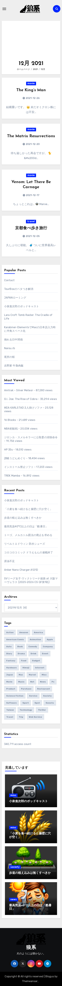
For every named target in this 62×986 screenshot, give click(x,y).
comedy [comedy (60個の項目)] (32, 646)
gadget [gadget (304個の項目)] (36, 660)
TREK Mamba (12, 475)
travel (31, 221)
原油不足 (9, 561)
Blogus (49, 976)
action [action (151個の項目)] (10, 632)
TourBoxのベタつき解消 (18, 289)
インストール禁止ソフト (19, 467)
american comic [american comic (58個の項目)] (15, 639)
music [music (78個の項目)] (21, 682)
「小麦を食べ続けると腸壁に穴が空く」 (28, 509)
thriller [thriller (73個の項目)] (42, 710)
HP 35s (8, 449)
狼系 (31, 947)
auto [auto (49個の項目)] (9, 646)
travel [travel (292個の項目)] (9, 717)
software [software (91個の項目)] (11, 703)
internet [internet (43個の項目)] (39, 668)
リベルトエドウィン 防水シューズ (24, 543)
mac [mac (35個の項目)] (21, 675)
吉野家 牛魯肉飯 (14, 365)
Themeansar (30, 981)
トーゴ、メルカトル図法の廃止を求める (28, 535)
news (13, 899)
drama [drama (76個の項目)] (21, 653)
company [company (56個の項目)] (48, 646)
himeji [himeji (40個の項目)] (25, 668)
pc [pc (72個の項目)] (53, 682)
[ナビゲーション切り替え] (4, 9)
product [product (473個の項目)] (10, 689)
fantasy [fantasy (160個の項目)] (10, 660)
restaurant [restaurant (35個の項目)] (43, 689)
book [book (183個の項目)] (20, 646)
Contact (9, 280)
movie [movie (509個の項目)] (9, 682)
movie (31, 83)
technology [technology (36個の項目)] (26, 710)
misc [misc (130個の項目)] (44, 675)
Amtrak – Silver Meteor (18, 390)
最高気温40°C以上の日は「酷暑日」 (26, 526)
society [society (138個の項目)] (47, 696)
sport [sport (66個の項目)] (25, 703)
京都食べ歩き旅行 (31, 228)
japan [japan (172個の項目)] (9, 675)
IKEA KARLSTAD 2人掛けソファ (23, 407)
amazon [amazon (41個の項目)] (23, 632)
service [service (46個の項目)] (33, 696)
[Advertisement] (31, 42)
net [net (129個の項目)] (32, 682)
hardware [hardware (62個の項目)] (11, 668)
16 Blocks (10, 420)
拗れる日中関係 (13, 339)
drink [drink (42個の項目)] (33, 653)
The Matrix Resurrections (31, 136)
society (15, 867)
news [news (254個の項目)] (43, 682)
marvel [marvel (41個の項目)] (32, 675)
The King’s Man (31, 90)
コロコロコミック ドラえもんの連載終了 (28, 552)
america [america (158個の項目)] (38, 632)
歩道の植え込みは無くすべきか (23, 517)
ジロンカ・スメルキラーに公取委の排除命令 (31, 437)
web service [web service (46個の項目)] (35, 717)
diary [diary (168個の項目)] (9, 653)
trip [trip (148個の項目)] (21, 717)
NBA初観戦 (11, 428)
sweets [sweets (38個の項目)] (50, 703)
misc (13, 795)
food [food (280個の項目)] (23, 660)
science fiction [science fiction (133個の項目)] (14, 696)
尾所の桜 (9, 356)
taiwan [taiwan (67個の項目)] (10, 710)
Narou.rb (9, 348)
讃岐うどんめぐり (15, 458)
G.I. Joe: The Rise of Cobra (20, 399)
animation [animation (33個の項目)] (35, 639)
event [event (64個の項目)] (45, 653)
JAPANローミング (15, 297)
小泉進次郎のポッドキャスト (21, 306)
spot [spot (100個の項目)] (37, 703)
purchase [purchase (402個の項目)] (26, 689)
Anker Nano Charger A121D (21, 569)
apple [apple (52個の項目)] (50, 639)
